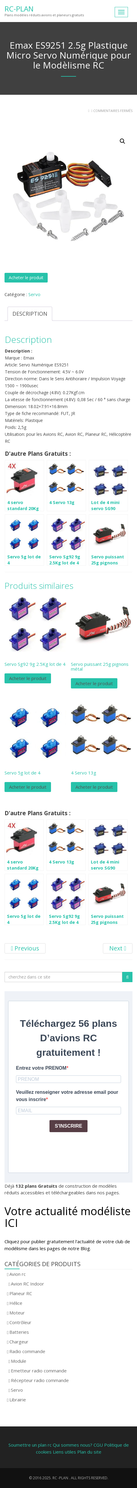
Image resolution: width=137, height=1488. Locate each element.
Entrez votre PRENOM (41, 1068)
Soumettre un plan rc (30, 1445)
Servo (34, 294)
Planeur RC (20, 1293)
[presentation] (62, 1149)
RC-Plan (19, 9)
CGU (99, 1445)
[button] (122, 141)
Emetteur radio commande (39, 1371)
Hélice (15, 1303)
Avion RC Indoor (27, 1284)
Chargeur (18, 1342)
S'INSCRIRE (68, 1126)
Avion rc (17, 1274)
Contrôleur (20, 1322)
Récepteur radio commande (40, 1380)
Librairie (17, 1400)
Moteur (17, 1313)
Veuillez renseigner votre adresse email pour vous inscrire (67, 1096)
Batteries (19, 1332)
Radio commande (27, 1351)
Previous (25, 948)
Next (117, 948)
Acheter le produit (26, 277)
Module (18, 1361)
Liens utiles (64, 1452)
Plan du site (89, 1452)
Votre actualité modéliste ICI (68, 1217)
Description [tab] (29, 313)
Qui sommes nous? (72, 1445)
